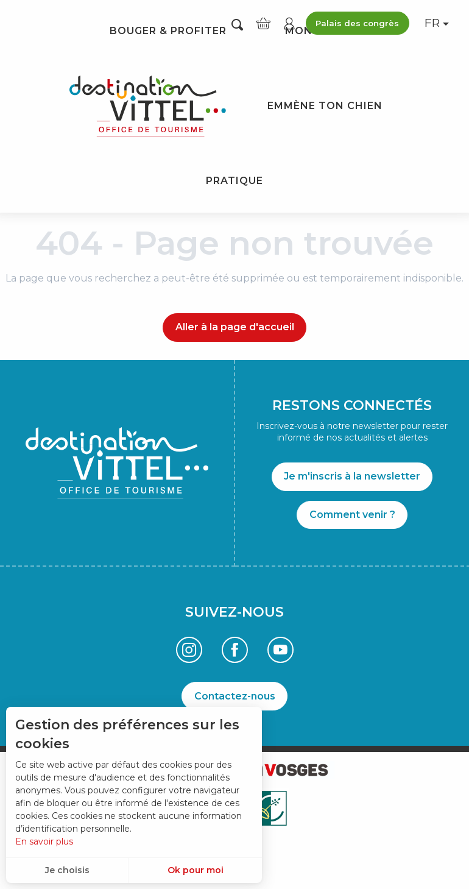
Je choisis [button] (67, 870)
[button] (237, 24)
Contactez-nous (234, 696)
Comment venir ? (352, 514)
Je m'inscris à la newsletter (352, 476)
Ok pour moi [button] (196, 870)
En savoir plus (44, 841)
